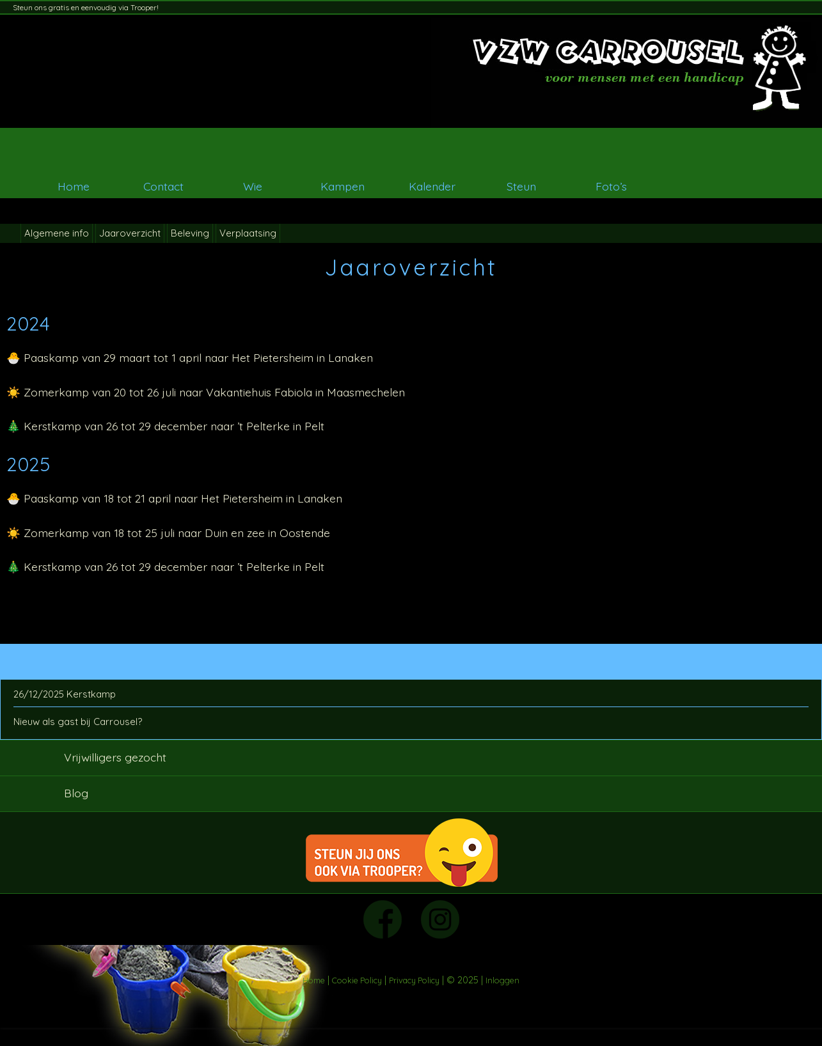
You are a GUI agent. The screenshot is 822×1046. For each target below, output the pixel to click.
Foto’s (611, 186)
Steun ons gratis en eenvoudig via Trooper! (86, 7)
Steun (521, 186)
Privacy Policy (414, 980)
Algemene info (56, 233)
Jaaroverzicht (130, 233)
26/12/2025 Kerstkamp (64, 694)
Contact (163, 186)
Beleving (190, 233)
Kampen (342, 186)
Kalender (432, 186)
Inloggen (502, 980)
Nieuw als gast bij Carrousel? (77, 721)
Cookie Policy (357, 980)
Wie (252, 186)
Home (74, 186)
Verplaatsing (247, 233)
